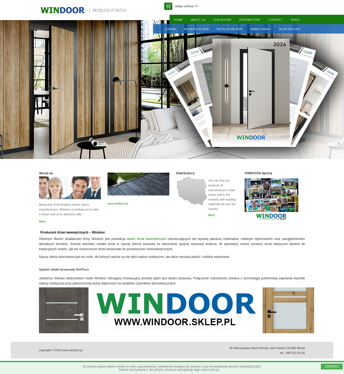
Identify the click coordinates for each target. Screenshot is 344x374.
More (42, 221)
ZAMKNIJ (332, 366)
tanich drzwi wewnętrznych (146, 239)
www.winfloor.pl (118, 203)
